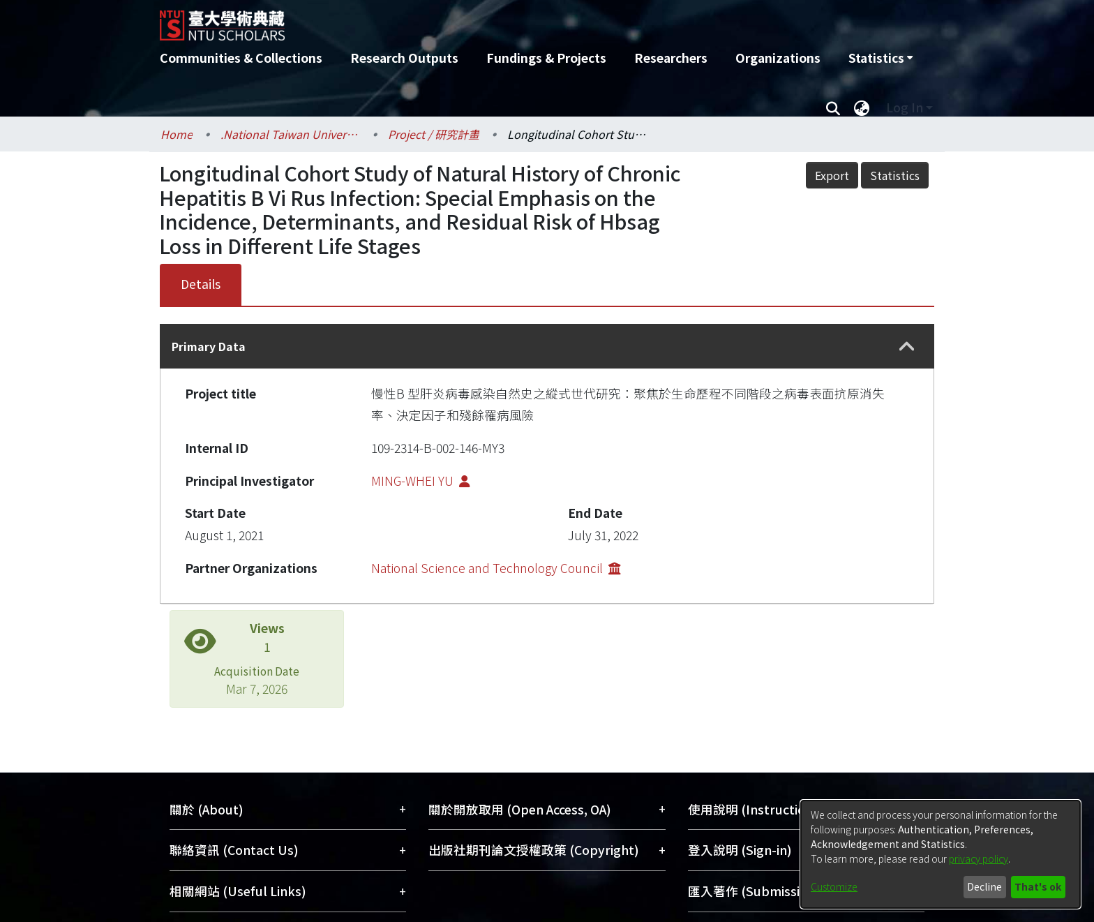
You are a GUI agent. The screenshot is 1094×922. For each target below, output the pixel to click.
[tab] (547, 346)
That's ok (1037, 886)
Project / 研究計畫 (433, 134)
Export (832, 175)
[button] (907, 346)
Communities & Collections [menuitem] (241, 57)
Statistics (895, 175)
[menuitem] (880, 57)
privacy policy (978, 858)
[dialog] (940, 854)
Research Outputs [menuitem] (404, 57)
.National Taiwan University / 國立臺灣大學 (290, 134)
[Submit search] (832, 107)
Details (200, 283)
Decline (984, 886)
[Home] (472, 20)
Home (176, 134)
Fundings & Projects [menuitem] (546, 57)
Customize (834, 886)
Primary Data (209, 346)
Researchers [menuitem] (670, 57)
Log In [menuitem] (904, 107)
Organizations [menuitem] (777, 57)
